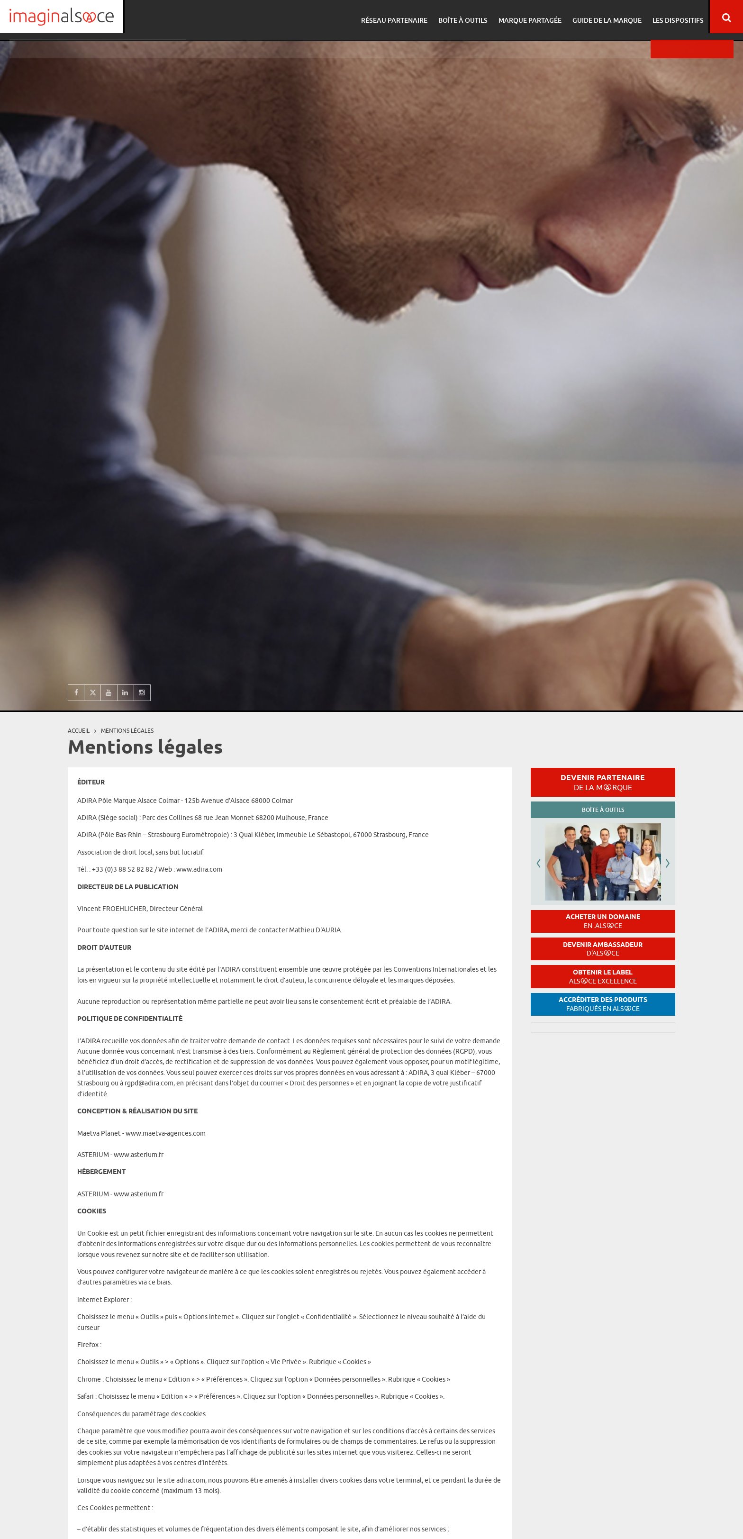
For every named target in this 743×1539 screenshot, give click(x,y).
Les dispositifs (673, 17)
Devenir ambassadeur (603, 949)
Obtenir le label (603, 976)
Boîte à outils (462, 17)
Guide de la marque (603, 17)
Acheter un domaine (603, 921)
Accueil (79, 730)
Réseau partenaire (395, 17)
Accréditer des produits (603, 1004)
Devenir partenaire (603, 782)
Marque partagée (528, 17)
